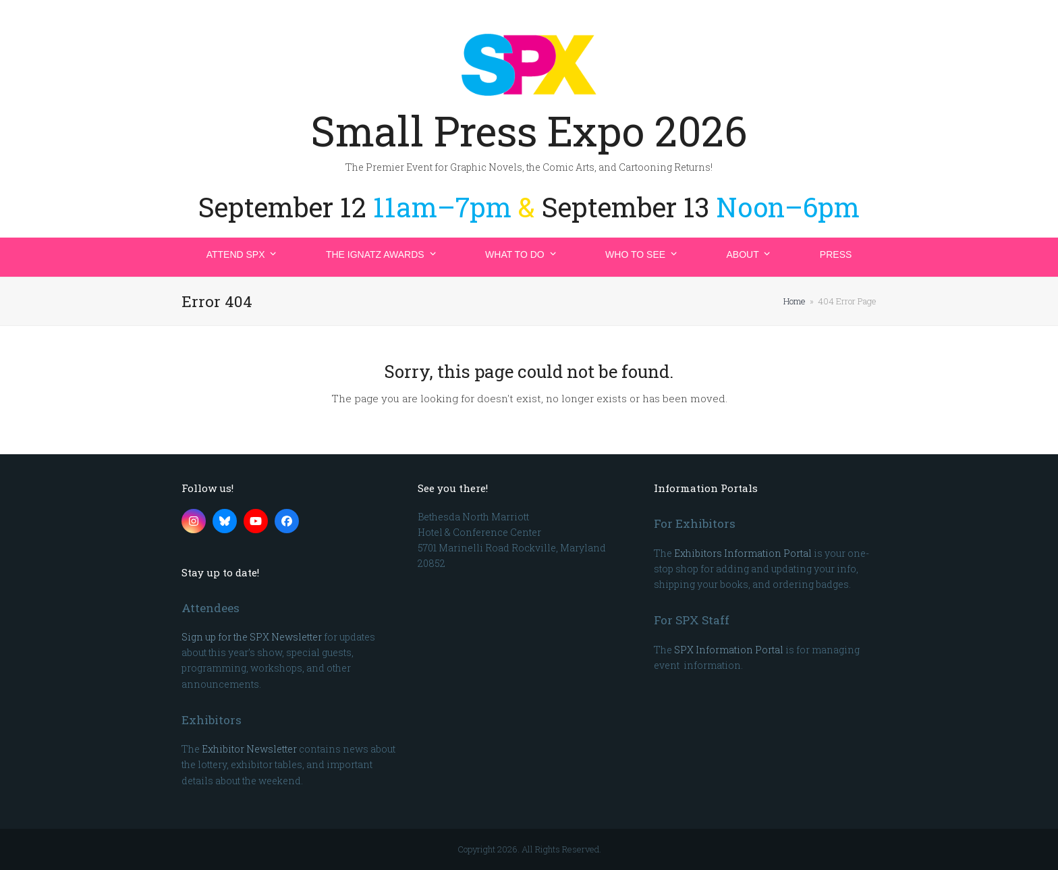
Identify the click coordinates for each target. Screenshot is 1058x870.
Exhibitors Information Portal (743, 553)
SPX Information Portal (728, 649)
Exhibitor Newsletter (249, 748)
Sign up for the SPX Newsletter (252, 636)
